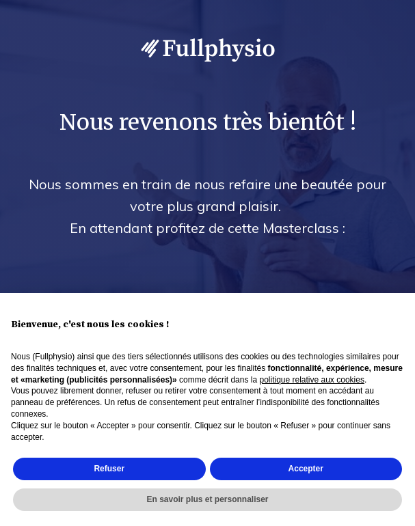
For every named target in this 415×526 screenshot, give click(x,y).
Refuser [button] (109, 468)
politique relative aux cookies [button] (311, 380)
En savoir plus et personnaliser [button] (207, 499)
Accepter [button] (306, 468)
